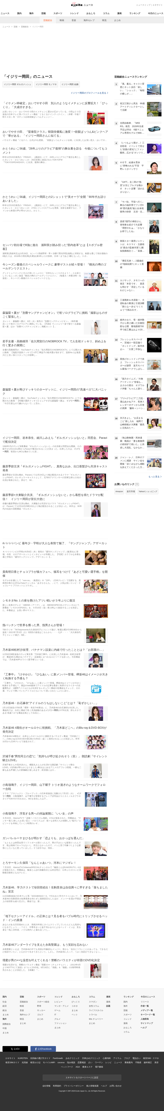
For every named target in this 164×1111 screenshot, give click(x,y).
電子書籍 (99, 1067)
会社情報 (46, 1086)
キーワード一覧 (148, 1014)
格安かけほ (35, 1062)
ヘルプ (144, 1027)
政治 (5, 1010)
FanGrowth (58, 1058)
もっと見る (154, 516)
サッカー (41, 1010)
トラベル (93, 1014)
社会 (5, 1002)
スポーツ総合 (43, 1002)
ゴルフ (40, 1014)
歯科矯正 (148, 1062)
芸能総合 (47, 20)
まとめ (117, 20)
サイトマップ (147, 1023)
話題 (108, 1006)
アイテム (117, 1058)
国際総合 (7, 1024)
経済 (5, 1006)
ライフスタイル (96, 1010)
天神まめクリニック (91, 1058)
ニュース (5, 13)
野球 (39, 1006)
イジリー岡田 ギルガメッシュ (17, 84)
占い (90, 1062)
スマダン (93, 1002)
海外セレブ (89, 20)
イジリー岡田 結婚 (69, 84)
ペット (75, 1014)
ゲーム (57, 1010)
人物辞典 (145, 1019)
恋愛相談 (82, 1062)
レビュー (58, 1002)
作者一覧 (145, 1006)
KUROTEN (23, 1058)
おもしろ (90, 13)
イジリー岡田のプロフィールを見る (89, 93)
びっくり (76, 1002)
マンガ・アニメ (61, 1006)
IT (55, 1014)
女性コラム (94, 1006)
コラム (106, 13)
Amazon (119, 530)
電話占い (136, 1058)
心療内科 (107, 1058)
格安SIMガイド (12, 1062)
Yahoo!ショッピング (148, 530)
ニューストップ (143, 5)
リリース (145, 1002)
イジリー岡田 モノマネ (46, 84)
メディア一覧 (147, 1010)
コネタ (75, 1006)
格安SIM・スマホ (151, 1058)
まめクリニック (72, 1058)
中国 (5, 1028)
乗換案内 (129, 1062)
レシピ (108, 1062)
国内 (19, 13)
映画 (62, 20)
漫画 (119, 13)
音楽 (74, 20)
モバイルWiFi (49, 1062)
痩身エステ (87, 1067)
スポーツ (57, 13)
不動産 (138, 1062)
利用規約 (57, 1086)
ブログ (127, 1058)
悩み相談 (71, 1062)
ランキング (134, 13)
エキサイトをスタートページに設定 (82, 1077)
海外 (31, 13)
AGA (78, 1067)
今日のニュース (155, 13)
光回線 (25, 1062)
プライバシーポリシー (74, 1086)
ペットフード (67, 1067)
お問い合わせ (115, 1086)
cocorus (61, 1062)
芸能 (43, 13)
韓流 (104, 20)
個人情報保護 (92, 1086)
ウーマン (99, 1062)
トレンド (74, 13)
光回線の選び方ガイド (40, 1058)
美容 (156, 1062)
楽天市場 (131, 530)
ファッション (60, 1023)
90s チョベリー (96, 1019)
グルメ (57, 1019)
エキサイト (158, 5)
